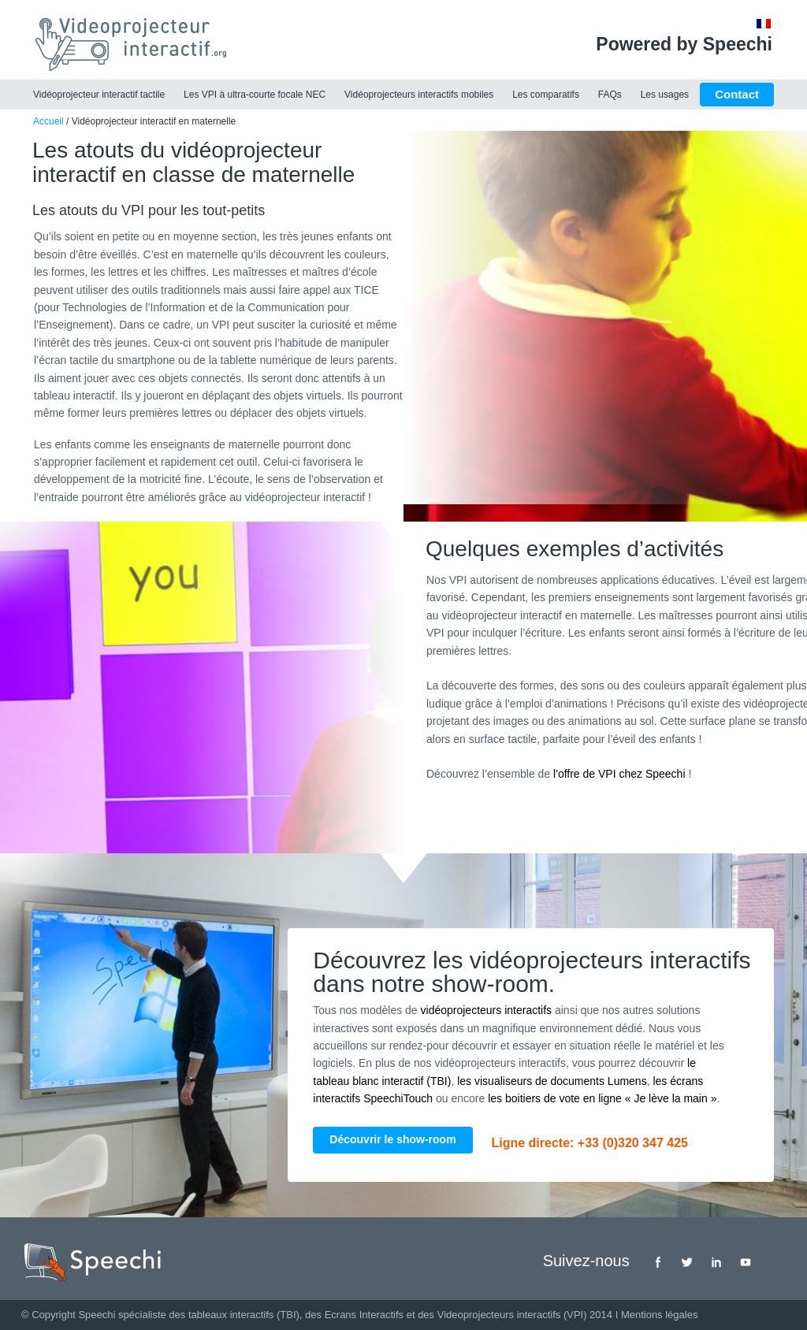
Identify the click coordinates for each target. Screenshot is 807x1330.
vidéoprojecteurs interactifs (486, 1010)
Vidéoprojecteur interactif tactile (99, 94)
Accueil (48, 121)
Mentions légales (659, 1315)
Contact (737, 94)
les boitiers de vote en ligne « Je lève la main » (602, 1098)
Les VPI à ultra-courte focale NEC (254, 94)
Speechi (96, 1315)
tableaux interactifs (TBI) (243, 1315)
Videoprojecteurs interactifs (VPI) (512, 1315)
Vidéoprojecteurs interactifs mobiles (418, 94)
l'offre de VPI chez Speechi (619, 773)
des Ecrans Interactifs (354, 1315)
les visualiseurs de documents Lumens (551, 1081)
